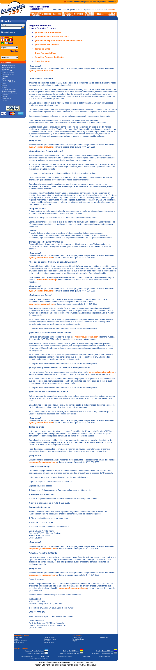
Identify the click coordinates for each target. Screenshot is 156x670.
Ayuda (16, 639)
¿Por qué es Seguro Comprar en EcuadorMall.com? (59, 40)
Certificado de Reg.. (8, 74)
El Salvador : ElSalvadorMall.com (104, 653)
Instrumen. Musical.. (8, 82)
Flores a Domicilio (26, 656)
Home (31, 28)
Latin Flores (45, 656)
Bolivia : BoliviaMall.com (73, 651)
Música (4, 85)
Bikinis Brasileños (104, 656)
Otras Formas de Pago (45, 53)
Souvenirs (4, 95)
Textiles (4, 96)
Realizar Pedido (92, 2)
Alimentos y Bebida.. (8, 65)
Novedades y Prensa (78, 639)
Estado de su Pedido (50, 639)
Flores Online (86, 656)
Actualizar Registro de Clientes (49, 57)
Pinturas (4, 87)
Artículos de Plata (7, 71)
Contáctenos (18, 637)
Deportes (4, 76)
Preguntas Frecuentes (46, 28)
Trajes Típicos (6, 98)
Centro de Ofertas (7, 73)
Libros (3, 84)
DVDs (3, 78)
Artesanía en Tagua (8, 67)
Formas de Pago (19, 642)
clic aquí (111, 10)
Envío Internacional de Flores (39, 659)
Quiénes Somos (77, 637)
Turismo (4, 100)
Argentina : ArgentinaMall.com (36, 651)
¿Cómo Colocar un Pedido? (48, 32)
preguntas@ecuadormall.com (43, 462)
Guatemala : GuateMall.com (37, 653)
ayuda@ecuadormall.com (41, 70)
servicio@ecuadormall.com (42, 304)
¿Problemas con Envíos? (46, 45)
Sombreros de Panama (65, 656)
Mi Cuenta (47, 641)
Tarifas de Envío (42, 49)
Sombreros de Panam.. (9, 93)
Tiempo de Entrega (49, 637)
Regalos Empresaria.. (8, 91)
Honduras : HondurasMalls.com (71, 653)
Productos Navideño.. (8, 89)
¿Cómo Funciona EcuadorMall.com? (52, 36)
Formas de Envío (49, 642)
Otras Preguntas (42, 61)
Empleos (74, 641)
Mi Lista (103, 2)
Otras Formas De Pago (47, 279)
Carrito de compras (75, 2)
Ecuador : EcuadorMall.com (106, 651)
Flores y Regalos (7, 80)
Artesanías (5, 69)
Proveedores (104, 637)
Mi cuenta (112, 2)
